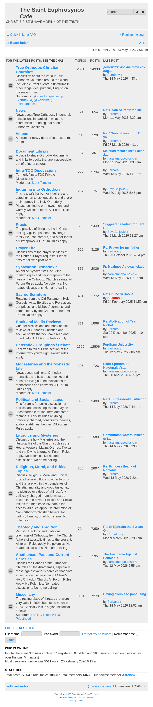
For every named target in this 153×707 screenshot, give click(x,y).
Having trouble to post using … (124, 596)
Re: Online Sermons (118, 294)
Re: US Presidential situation (125, 399)
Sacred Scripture (31, 294)
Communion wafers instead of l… (124, 437)
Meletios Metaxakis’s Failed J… (123, 152)
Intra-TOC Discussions (36, 170)
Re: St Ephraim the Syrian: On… (123, 528)
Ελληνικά (41, 100)
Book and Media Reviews (38, 322)
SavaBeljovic (116, 189)
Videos (22, 134)
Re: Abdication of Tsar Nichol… (120, 323)
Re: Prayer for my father (121, 247)
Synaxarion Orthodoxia (37, 267)
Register (27, 628)
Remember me (126, 634)
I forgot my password (96, 634)
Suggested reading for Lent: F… (124, 226)
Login (10, 628)
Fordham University (118, 344)
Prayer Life (25, 248)
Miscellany (25, 594)
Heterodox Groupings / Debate (43, 345)
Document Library (32, 151)
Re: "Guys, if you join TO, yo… (122, 135)
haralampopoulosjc (120, 158)
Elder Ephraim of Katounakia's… (116, 365)
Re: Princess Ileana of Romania (119, 468)
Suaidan (113, 298)
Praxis (21, 224)
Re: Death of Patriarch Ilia (122, 110)
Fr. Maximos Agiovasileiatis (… (123, 268)
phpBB (67, 694)
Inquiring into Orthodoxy (38, 189)
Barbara (113, 114)
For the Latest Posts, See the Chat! (35, 60)
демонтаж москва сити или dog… (124, 69)
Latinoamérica (34, 103)
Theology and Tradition (37, 527)
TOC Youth (42, 615)
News (21, 110)
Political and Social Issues (39, 399)
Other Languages (46, 96)
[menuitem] (31, 34)
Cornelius (114, 534)
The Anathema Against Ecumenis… (120, 556)
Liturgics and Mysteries (37, 435)
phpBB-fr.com (87, 697)
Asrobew (113, 75)
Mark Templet (41, 183)
